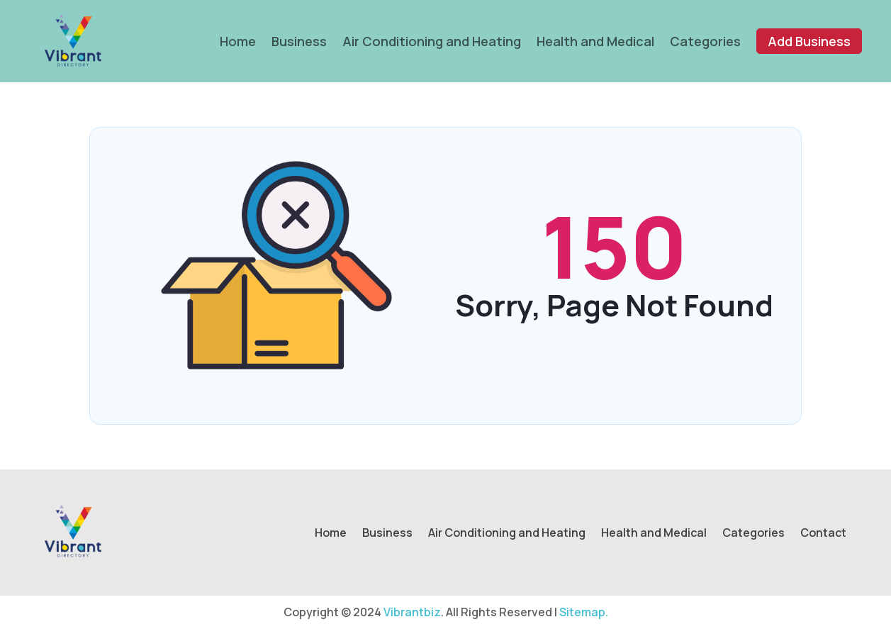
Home (238, 41)
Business (299, 41)
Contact (823, 534)
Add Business (809, 41)
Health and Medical (595, 41)
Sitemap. (583, 612)
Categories (705, 41)
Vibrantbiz (412, 612)
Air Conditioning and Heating (431, 41)
